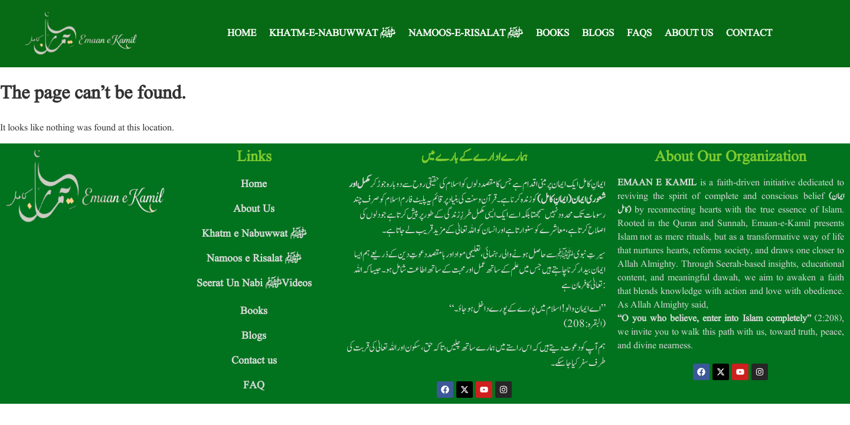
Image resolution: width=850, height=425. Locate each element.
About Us (689, 33)
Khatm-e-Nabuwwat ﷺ (332, 33)
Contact (749, 33)
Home (241, 33)
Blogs (598, 33)
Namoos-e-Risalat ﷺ (465, 33)
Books (552, 33)
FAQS (639, 33)
